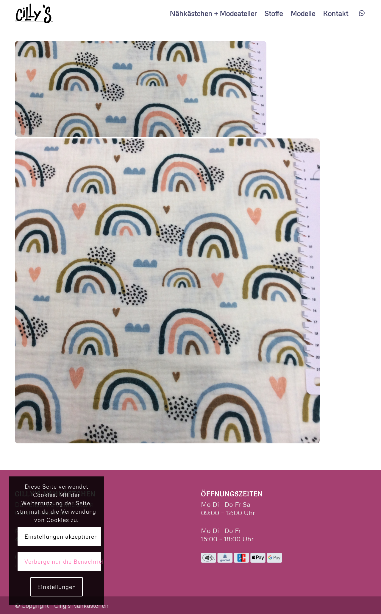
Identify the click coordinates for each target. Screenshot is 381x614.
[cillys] (34, 13)
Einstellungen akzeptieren (61, 536)
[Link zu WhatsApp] (361, 13)
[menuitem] (213, 13)
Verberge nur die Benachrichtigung (62, 561)
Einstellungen (56, 586)
